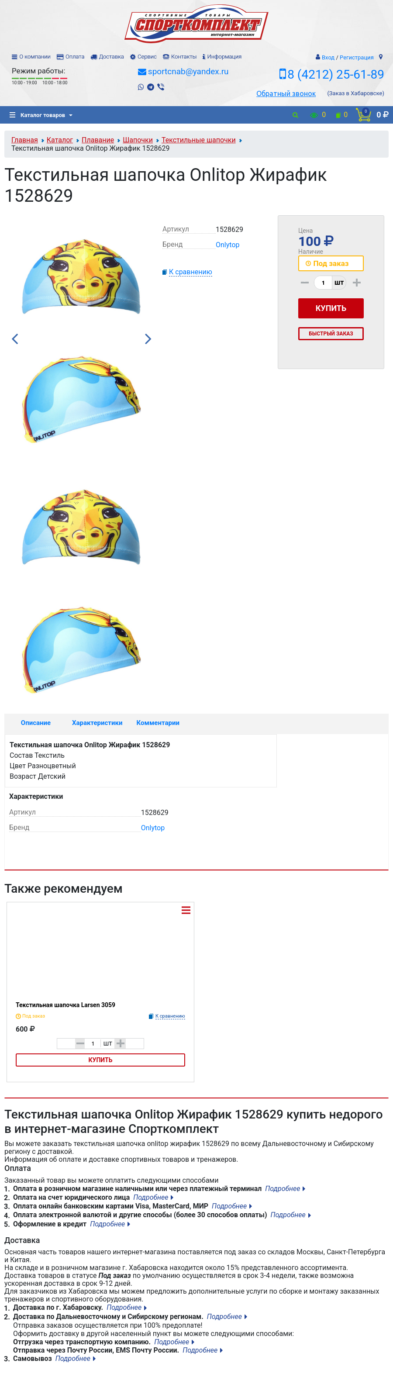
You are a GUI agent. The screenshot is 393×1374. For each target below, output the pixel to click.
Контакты (183, 56)
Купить (101, 1059)
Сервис (147, 56)
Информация (224, 56)
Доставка (111, 56)
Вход (328, 57)
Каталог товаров (37, 115)
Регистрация (357, 57)
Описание (36, 723)
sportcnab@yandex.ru (188, 71)
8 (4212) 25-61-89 (335, 74)
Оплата (75, 56)
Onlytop (228, 245)
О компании (35, 56)
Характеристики (97, 723)
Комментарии (158, 723)
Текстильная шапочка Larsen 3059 (65, 1004)
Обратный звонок (286, 93)
